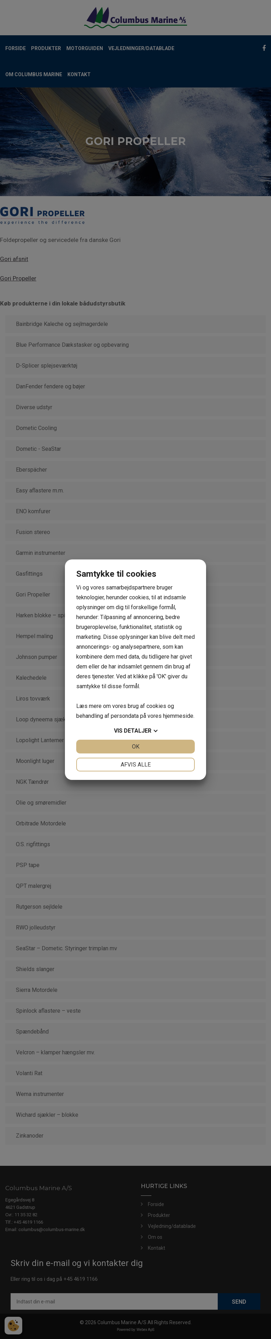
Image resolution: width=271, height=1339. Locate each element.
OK (135, 746)
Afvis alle (136, 764)
